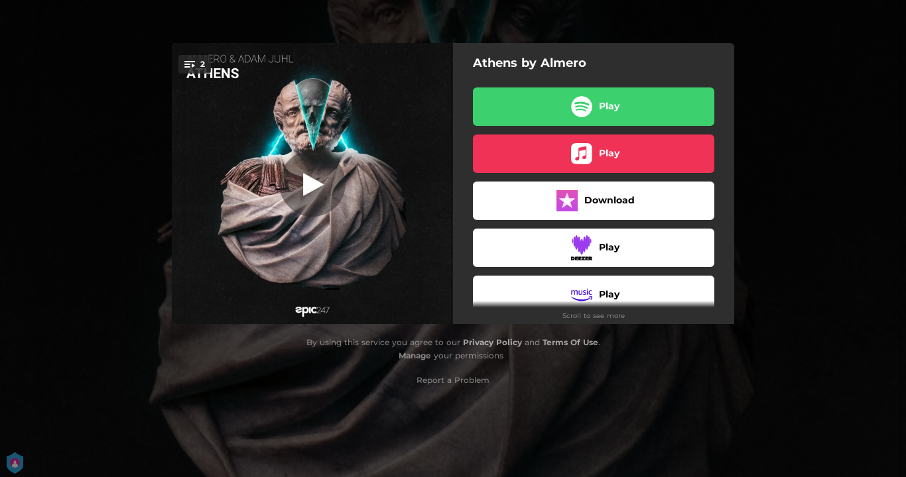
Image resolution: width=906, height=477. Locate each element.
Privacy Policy (492, 342)
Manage (415, 355)
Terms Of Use (570, 342)
